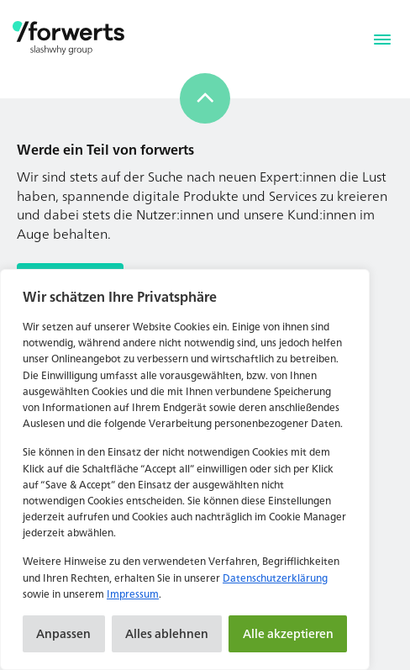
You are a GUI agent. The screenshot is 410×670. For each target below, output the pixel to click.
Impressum (133, 594)
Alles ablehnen (166, 633)
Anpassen (63, 633)
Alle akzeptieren (288, 633)
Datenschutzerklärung (275, 578)
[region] (185, 469)
